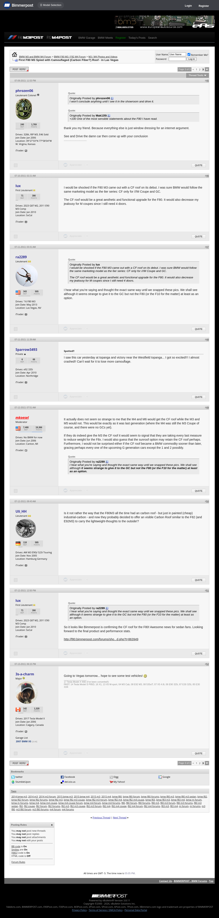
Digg (116, 776)
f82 (21, 806)
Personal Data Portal (135, 910)
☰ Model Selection (50, 5)
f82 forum (41, 806)
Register (204, 5)
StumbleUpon (23, 781)
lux (18, 185)
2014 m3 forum (47, 796)
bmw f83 (150, 799)
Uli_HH (21, 511)
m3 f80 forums (40, 809)
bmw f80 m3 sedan (185, 796)
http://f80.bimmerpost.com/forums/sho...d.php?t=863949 (101, 639)
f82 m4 (106, 806)
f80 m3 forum (167, 802)
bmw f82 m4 (115, 799)
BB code (15, 846)
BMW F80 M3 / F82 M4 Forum (70, 56)
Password (161, 59)
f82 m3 (65, 806)
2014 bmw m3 (19, 796)
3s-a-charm (24, 674)
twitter (19, 776)
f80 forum (131, 802)
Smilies (15, 849)
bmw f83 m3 (163, 799)
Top (211, 881)
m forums (195, 806)
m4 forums (68, 809)
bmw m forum (194, 799)
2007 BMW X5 (23, 741)
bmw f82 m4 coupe (133, 799)
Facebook (70, 776)
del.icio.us (70, 781)
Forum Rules (18, 861)
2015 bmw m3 (65, 796)
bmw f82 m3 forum (96, 799)
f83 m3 (165, 806)
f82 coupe (29, 806)
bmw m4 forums (111, 802)
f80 (123, 802)
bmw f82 (202, 796)
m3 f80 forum (23, 809)
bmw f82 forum (19, 799)
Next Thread (119, 817)
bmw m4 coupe (48, 802)
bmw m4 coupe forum (70, 802)
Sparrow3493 (26, 349)
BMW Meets (105, 37)
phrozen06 (24, 90)
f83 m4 (174, 806)
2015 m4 (106, 796)
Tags (13, 791)
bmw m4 (34, 802)
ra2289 (21, 257)
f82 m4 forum (135, 806)
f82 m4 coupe (118, 806)
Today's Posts (136, 37)
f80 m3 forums (185, 802)
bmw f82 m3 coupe (74, 799)
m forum (184, 806)
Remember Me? (198, 54)
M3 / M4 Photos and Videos (103, 56)
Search (152, 37)
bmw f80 (117, 796)
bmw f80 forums (150, 796)
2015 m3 (95, 796)
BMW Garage (86, 37)
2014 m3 (33, 796)
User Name (162, 54)
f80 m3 (155, 802)
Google (166, 776)
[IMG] (14, 852)
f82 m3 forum (93, 806)
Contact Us (165, 881)
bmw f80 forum (131, 796)
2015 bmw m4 (82, 796)
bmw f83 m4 (178, 799)
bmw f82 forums (38, 799)
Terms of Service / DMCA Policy (106, 910)
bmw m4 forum (92, 802)
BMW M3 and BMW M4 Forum (35, 56)
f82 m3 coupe (77, 806)
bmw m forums (19, 802)
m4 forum (55, 809)
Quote (198, 165)
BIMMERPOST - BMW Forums (190, 881)
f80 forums (144, 802)
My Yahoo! (119, 781)
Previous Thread (101, 817)
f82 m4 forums (152, 806)
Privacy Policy (79, 910)
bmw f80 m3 (167, 796)
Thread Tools (196, 75)
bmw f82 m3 (56, 799)
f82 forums (54, 806)
